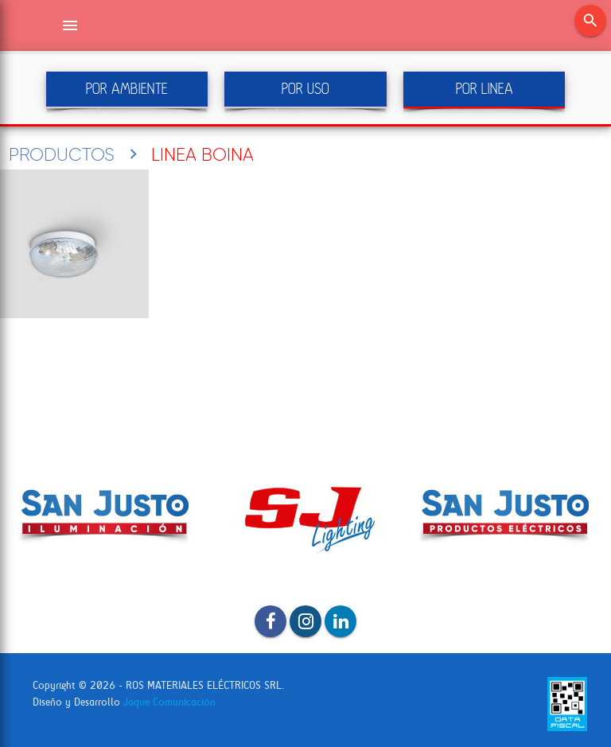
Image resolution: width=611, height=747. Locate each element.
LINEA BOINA (202, 154)
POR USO (305, 89)
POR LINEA (484, 89)
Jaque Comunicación (169, 702)
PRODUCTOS (62, 154)
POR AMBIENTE (127, 89)
